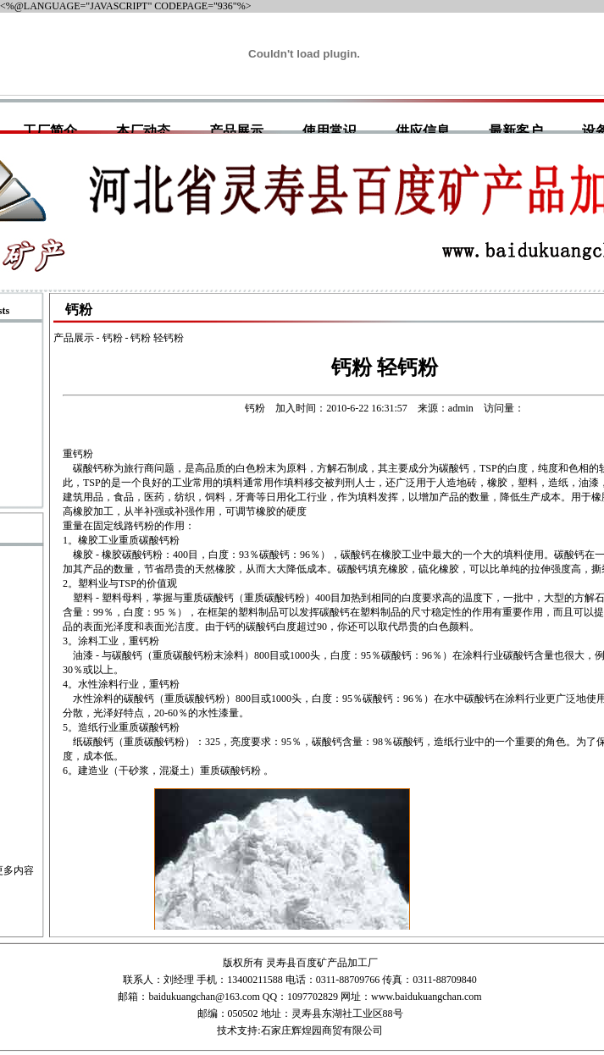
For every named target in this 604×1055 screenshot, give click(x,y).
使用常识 (329, 131)
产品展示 (236, 131)
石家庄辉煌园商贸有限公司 (322, 1030)
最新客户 (516, 131)
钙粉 (113, 338)
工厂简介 (50, 131)
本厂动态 (143, 131)
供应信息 (423, 131)
